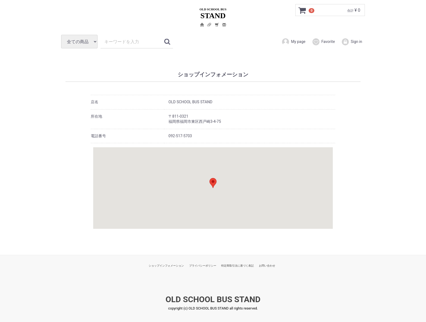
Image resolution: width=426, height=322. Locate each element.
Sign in (351, 42)
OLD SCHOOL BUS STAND (212, 299)
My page (293, 42)
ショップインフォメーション (166, 265)
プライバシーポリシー (202, 265)
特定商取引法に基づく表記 (237, 265)
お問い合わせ (267, 265)
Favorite (323, 42)
